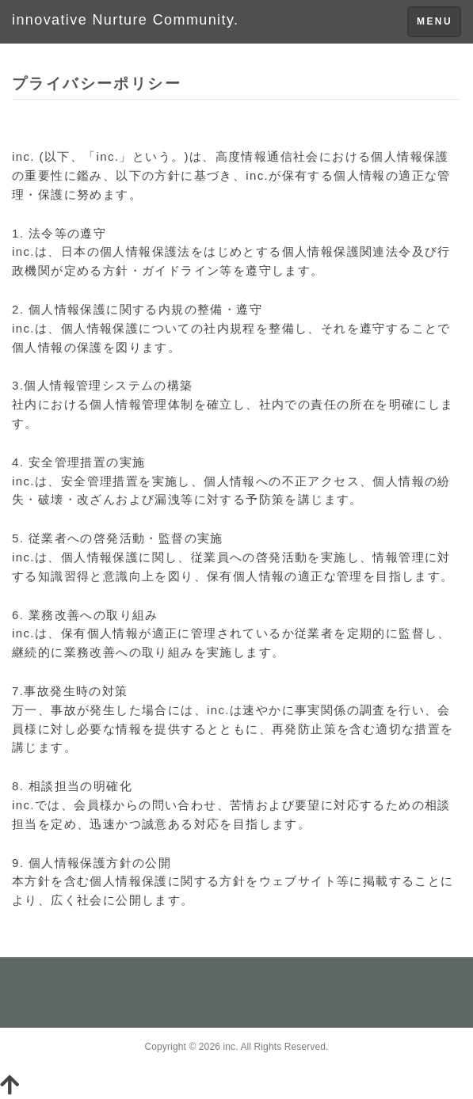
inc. (230, 1046)
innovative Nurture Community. (125, 20)
